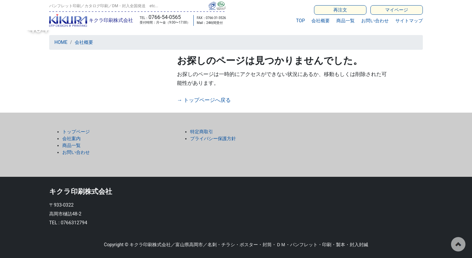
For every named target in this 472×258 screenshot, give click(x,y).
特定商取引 (201, 131)
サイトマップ (409, 20)
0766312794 (74, 223)
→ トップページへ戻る (204, 100)
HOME (61, 42)
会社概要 (320, 20)
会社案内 (71, 138)
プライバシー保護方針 (213, 138)
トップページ (76, 131)
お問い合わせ (375, 20)
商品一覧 (345, 20)
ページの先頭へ (458, 244)
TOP (300, 20)
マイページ (396, 9)
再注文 (340, 9)
